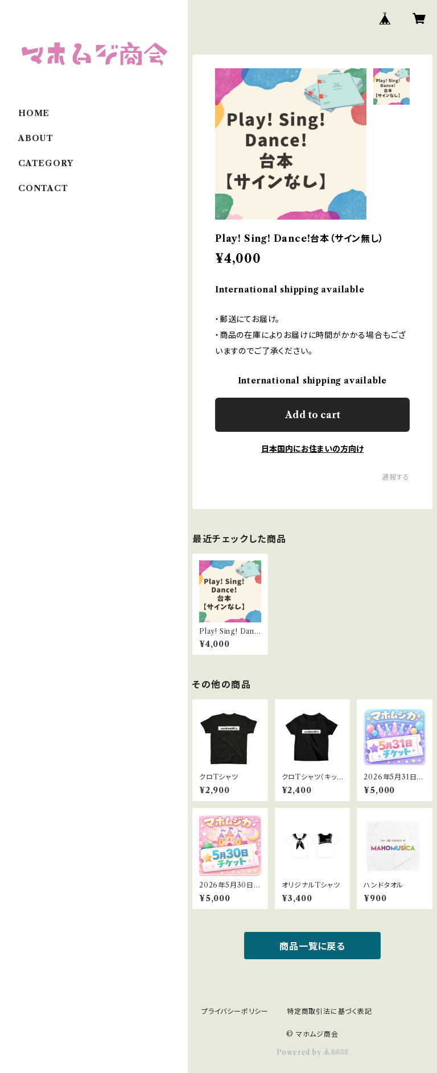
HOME (34, 113)
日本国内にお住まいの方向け (312, 449)
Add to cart (312, 414)
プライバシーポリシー (235, 1011)
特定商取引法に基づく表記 (329, 1011)
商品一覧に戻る (312, 946)
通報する (396, 477)
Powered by (313, 1052)
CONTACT (43, 188)
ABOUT (35, 138)
